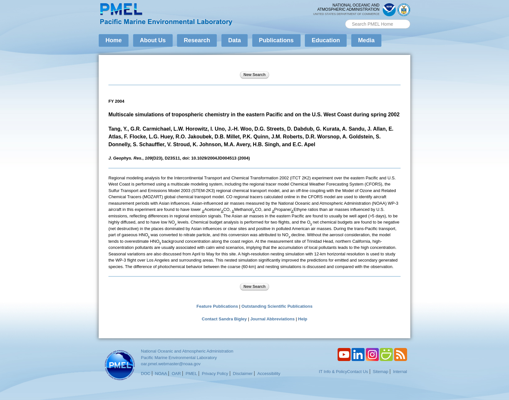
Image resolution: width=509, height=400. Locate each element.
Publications (276, 40)
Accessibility (268, 373)
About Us (153, 40)
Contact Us (357, 371)
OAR (176, 373)
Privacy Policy (215, 373)
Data (234, 40)
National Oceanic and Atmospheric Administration (187, 351)
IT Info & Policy (333, 371)
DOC (145, 373)
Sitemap (380, 371)
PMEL (191, 373)
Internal (400, 371)
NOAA (161, 373)
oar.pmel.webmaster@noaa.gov (171, 363)
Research (197, 40)
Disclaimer (243, 373)
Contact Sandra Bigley (224, 318)
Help (302, 318)
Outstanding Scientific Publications (277, 306)
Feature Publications (217, 306)
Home (114, 40)
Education (326, 40)
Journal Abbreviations (272, 318)
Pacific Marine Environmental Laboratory (179, 357)
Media (366, 40)
